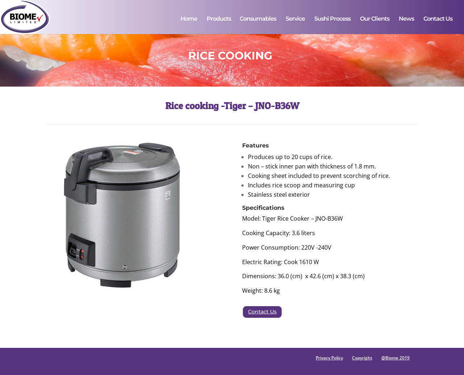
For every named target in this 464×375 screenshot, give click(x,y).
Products (219, 19)
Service (295, 19)
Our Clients (374, 19)
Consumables (258, 19)
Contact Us (437, 19)
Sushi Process (332, 19)
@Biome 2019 (395, 358)
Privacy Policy (329, 358)
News (406, 19)
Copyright (362, 358)
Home (189, 19)
